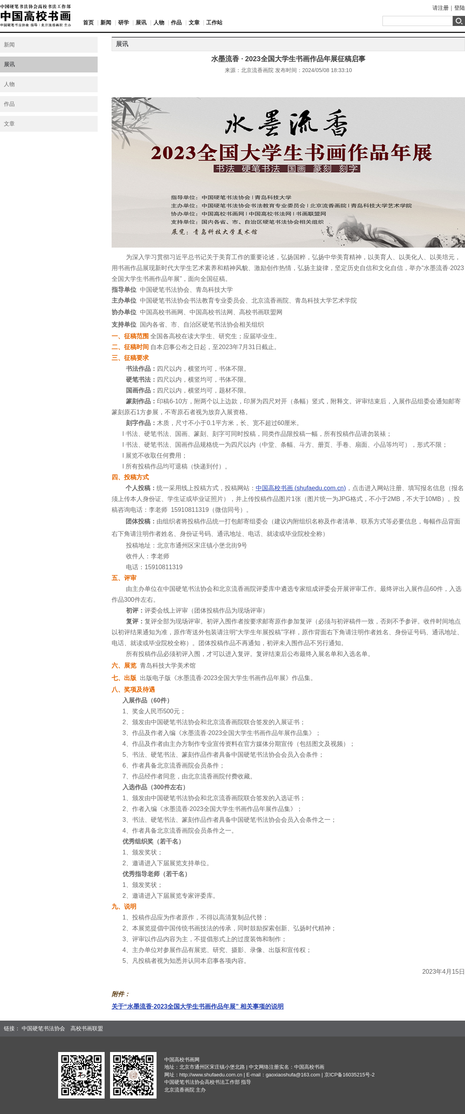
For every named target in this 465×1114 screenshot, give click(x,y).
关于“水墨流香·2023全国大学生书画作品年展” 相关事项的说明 (198, 1006)
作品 (176, 22)
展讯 (141, 22)
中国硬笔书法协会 (43, 1028)
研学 (123, 22)
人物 (158, 22)
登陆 (459, 8)
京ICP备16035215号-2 (349, 1075)
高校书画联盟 (87, 1028)
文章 (194, 22)
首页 (88, 22)
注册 (443, 8)
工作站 (214, 22)
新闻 (105, 22)
